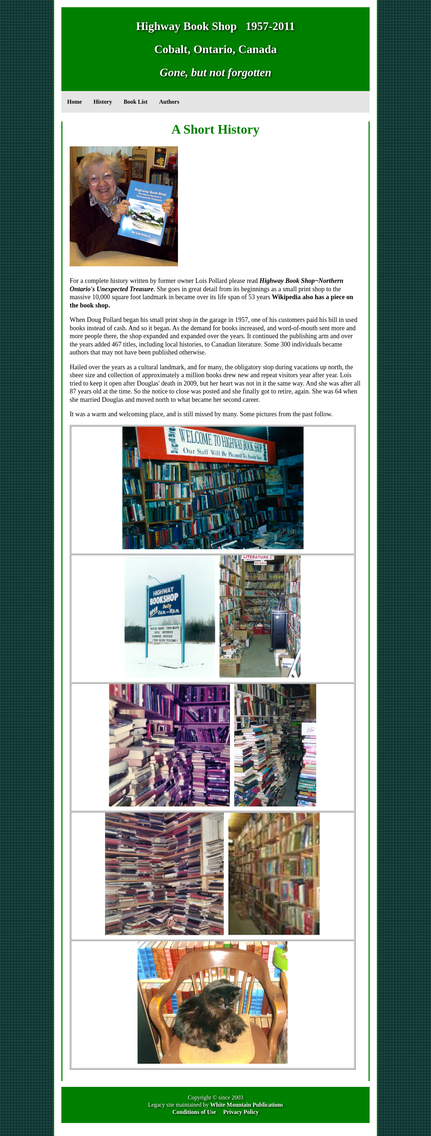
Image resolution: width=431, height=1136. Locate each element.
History (102, 102)
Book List (135, 102)
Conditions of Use (194, 1112)
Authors (169, 102)
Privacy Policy (240, 1112)
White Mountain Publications (246, 1105)
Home (74, 102)
